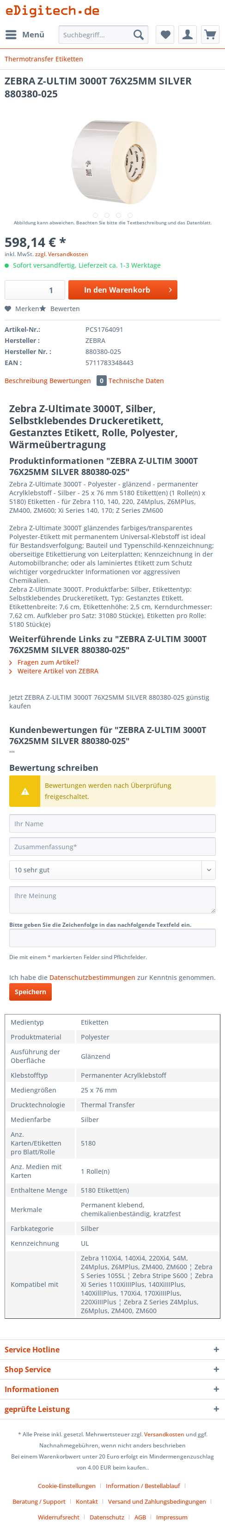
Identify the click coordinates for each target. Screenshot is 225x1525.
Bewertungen (79, 380)
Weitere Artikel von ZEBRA (53, 670)
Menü (25, 33)
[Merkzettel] (165, 34)
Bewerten (59, 308)
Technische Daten (136, 380)
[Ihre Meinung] (112, 899)
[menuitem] (24, 34)
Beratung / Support (39, 1501)
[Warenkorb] (210, 34)
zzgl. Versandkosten (61, 254)
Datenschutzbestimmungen (92, 977)
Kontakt (87, 1501)
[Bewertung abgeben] (112, 870)
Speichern (30, 991)
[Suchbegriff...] (104, 34)
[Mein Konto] (187, 34)
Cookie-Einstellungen (67, 1486)
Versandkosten (164, 1434)
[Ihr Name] (112, 823)
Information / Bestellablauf (143, 1486)
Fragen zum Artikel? (44, 662)
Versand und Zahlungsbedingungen (157, 1501)
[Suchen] (138, 34)
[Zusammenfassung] (112, 846)
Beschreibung (26, 380)
